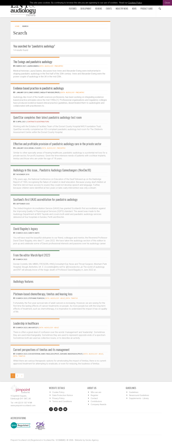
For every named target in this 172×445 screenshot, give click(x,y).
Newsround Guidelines (139, 395)
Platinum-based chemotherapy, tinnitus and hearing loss (42, 293)
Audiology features (23, 281)
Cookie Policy (58, 392)
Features (73, 8)
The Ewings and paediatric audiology (32, 61)
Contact (94, 398)
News (134, 8)
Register (94, 395)
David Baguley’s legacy (25, 228)
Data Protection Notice (62, 395)
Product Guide (146, 8)
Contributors (96, 401)
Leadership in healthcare (26, 323)
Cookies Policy (135, 2)
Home (17, 26)
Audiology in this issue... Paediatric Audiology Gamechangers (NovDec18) (52, 170)
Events (109, 8)
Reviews (98, 8)
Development (86, 8)
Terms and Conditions (62, 401)
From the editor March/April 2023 (31, 255)
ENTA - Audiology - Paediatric (51, 66)
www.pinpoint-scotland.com (23, 405)
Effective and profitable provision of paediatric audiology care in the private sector (57, 143)
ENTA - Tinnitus (72, 298)
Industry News (122, 8)
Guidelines (133, 392)
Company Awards (98, 404)
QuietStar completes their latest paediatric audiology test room (47, 117)
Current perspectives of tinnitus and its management (41, 349)
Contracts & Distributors (38, 122)
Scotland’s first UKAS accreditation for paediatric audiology (45, 199)
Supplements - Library (139, 398)
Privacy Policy (58, 398)
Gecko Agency (92, 440)
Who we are (96, 392)
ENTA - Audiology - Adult (55, 298)
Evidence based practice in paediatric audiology (38, 88)
